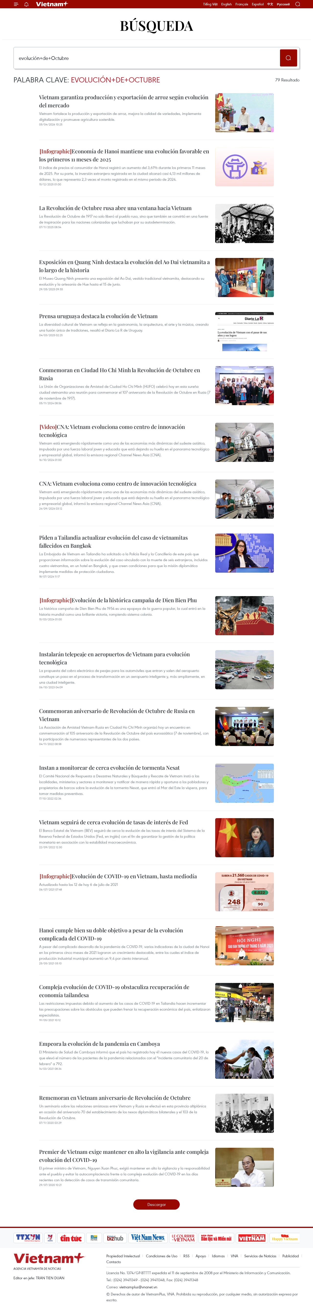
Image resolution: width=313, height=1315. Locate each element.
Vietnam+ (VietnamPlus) (52, 4)
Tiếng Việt (210, 4)
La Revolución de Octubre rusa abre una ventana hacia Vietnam (115, 208)
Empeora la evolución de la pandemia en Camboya (99, 1043)
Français (241, 4)
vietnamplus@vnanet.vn (138, 1286)
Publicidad (290, 1255)
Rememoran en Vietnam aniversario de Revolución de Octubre (114, 1097)
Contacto (113, 1261)
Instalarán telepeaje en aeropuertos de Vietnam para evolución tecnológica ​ (114, 658)
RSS (186, 1255)
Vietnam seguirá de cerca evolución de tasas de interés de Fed (113, 822)
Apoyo (201, 1255)
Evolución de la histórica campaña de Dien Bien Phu (118, 600)
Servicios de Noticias (260, 1255)
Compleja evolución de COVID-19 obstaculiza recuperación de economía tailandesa (114, 991)
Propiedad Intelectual (123, 1255)
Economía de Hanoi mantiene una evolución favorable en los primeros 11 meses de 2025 (124, 155)
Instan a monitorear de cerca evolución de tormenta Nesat (109, 767)
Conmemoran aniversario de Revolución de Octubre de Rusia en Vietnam (117, 715)
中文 (270, 4)
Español (258, 4)
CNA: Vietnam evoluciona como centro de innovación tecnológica (112, 430)
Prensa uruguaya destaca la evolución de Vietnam (98, 316)
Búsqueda (156, 25)
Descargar (156, 1204)
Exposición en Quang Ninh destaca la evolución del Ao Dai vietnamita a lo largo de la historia (124, 266)
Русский (283, 4)
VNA (234, 1255)
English (226, 4)
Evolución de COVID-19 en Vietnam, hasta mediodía (118, 876)
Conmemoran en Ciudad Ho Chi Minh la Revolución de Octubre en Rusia (119, 374)
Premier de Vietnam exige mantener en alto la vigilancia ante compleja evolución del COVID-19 (124, 1155)
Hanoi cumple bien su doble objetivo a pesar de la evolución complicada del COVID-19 (111, 934)
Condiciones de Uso (161, 1255)
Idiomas (218, 1255)
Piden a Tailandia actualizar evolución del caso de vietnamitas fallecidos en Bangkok (113, 541)
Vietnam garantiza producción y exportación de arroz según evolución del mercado (123, 101)
